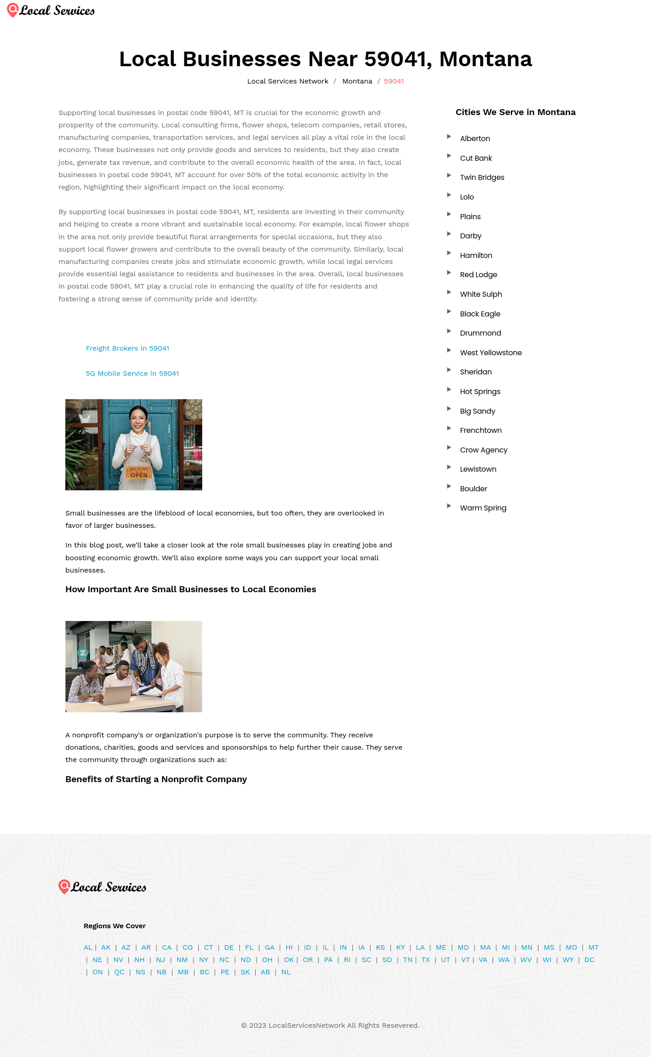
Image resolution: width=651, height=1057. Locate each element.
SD (387, 959)
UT (445, 959)
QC (119, 972)
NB (162, 972)
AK (105, 947)
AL (88, 947)
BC (204, 972)
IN (343, 947)
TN (408, 959)
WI (546, 959)
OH (267, 959)
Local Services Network (287, 81)
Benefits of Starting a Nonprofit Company (156, 778)
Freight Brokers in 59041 (127, 348)
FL (249, 947)
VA (482, 959)
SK (245, 972)
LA (420, 947)
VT (465, 959)
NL (286, 972)
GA (269, 947)
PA (328, 959)
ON (97, 972)
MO (571, 947)
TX (425, 959)
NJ (160, 959)
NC (224, 959)
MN (527, 947)
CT (208, 947)
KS (380, 947)
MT (593, 947)
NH (139, 959)
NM (182, 959)
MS (549, 947)
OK (289, 959)
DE (229, 947)
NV (118, 959)
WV (526, 959)
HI (289, 947)
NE (97, 959)
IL (325, 947)
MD (463, 947)
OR (308, 959)
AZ (126, 947)
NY (203, 959)
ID (307, 947)
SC (366, 959)
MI (506, 947)
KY (400, 947)
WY (567, 959)
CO (188, 947)
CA (166, 947)
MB (183, 972)
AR (146, 947)
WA (503, 959)
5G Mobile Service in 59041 (132, 373)
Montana (357, 81)
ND (246, 959)
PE (225, 972)
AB (265, 972)
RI (347, 959)
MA (485, 947)
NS (141, 972)
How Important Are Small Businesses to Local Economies (190, 589)
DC (589, 959)
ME (441, 947)
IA (361, 947)
